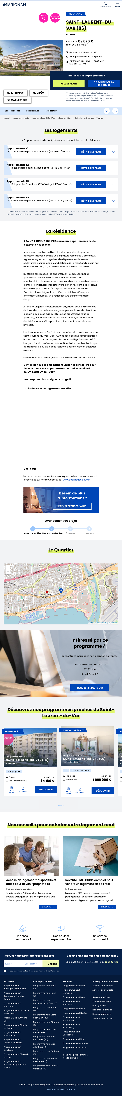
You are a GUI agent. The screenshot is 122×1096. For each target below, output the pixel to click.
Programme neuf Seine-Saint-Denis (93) (45, 1016)
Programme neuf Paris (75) (44, 987)
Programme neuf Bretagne (12, 1005)
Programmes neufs (20, 118)
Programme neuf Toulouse (71, 1003)
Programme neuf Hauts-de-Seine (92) (45, 1031)
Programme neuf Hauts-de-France (16, 1027)
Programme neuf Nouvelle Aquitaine (13, 1041)
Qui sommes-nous (101, 1001)
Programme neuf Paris (74, 985)
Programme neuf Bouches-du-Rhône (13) (45, 1002)
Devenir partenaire (101, 1014)
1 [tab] (59, 805)
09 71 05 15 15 (111, 962)
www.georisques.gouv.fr (76, 479)
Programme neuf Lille (73, 1039)
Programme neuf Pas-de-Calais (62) (44, 1038)
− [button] (8, 572)
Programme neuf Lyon (74, 997)
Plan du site (24, 1084)
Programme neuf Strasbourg (71, 1026)
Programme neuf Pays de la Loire (16, 1056)
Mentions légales (41, 1084)
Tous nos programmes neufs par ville (75, 1056)
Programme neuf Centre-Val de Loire (16, 1012)
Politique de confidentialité (90, 1084)
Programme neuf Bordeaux (71, 1033)
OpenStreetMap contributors (107, 623)
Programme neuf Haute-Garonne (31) (45, 1067)
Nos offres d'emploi (102, 1009)
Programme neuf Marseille (71, 991)
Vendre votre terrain (102, 1018)
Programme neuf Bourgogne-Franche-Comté (14, 995)
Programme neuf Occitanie (12, 1048)
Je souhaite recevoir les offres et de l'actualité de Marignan (33, 971)
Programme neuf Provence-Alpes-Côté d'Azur (15, 1064)
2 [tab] (61, 805)
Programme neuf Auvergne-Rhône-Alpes (16, 987)
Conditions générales (63, 1084)
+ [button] (8, 567)
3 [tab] (63, 805)
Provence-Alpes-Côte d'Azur (44, 118)
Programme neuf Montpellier (71, 1019)
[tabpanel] (30, 763)
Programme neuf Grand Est (15, 1019)
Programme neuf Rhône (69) (45, 1009)
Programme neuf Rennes (75, 1043)
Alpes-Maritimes (65, 118)
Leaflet (91, 623)
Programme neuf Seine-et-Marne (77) (45, 1060)
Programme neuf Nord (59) (44, 994)
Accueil (7, 118)
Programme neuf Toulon (75, 1047)
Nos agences (99, 1005)
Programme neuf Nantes (75, 1013)
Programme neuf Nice (74, 1008)
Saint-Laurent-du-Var (84, 118)
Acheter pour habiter (102, 985)
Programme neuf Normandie (12, 1034)
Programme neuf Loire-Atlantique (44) (45, 1045)
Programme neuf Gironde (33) (46, 1024)
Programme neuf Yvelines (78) (46, 1053)
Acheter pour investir (102, 989)
